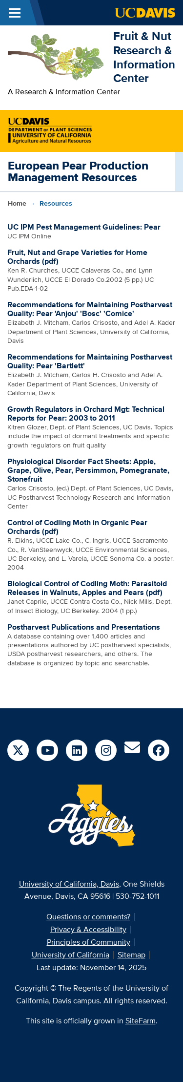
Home (17, 203)
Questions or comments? (88, 916)
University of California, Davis (69, 884)
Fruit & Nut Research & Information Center (144, 56)
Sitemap (131, 954)
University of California (70, 954)
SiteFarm (140, 1020)
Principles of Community (88, 942)
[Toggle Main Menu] (14, 12)
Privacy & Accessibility (88, 929)
